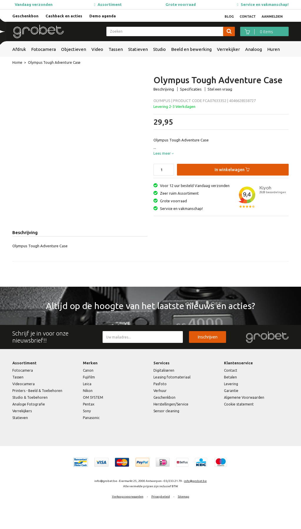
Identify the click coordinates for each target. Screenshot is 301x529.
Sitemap (183, 496)
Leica (87, 384)
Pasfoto (160, 384)
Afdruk (19, 49)
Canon (88, 370)
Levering (231, 384)
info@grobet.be (195, 481)
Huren (273, 49)
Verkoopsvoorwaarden (127, 496)
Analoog (253, 49)
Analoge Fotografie (28, 404)
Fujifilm (89, 377)
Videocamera (23, 384)
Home (17, 62)
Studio (159, 49)
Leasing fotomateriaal (171, 377)
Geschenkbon (25, 16)
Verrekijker (228, 49)
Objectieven (73, 49)
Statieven (138, 49)
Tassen (115, 49)
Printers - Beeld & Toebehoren (37, 391)
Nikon (88, 391)
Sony (87, 411)
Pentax (88, 404)
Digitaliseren (163, 370)
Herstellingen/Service (170, 404)
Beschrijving (163, 89)
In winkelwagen (232, 169)
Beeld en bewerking (191, 49)
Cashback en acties (64, 16)
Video (97, 49)
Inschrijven (208, 337)
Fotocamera (43, 49)
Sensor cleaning (166, 411)
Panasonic (91, 418)
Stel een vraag (220, 89)
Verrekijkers (22, 411)
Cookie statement (239, 404)
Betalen (230, 377)
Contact (230, 370)
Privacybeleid (160, 496)
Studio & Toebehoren (30, 397)
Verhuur (160, 391)
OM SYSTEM (93, 397)
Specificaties (191, 89)
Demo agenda (102, 16)
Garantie (231, 391)
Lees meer (163, 153)
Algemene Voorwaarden (244, 397)
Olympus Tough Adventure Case (54, 62)
